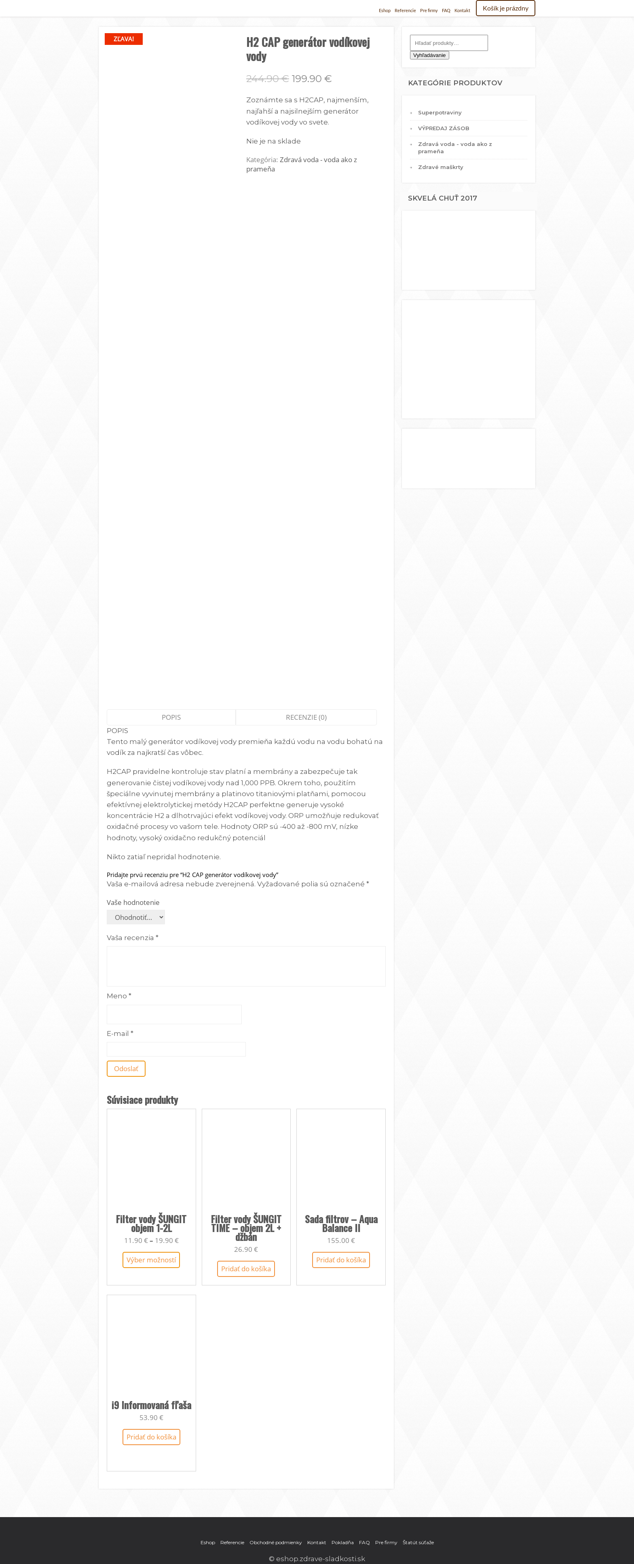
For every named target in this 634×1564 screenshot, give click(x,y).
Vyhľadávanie (429, 55)
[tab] (171, 717)
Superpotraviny (440, 112)
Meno (119, 996)
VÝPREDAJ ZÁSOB (443, 128)
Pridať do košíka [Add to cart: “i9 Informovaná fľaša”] (151, 1436)
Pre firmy (429, 10)
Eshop (385, 10)
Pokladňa (343, 1542)
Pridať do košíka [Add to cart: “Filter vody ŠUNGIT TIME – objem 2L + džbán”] (246, 1268)
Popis (171, 717)
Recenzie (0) (306, 717)
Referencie (405, 10)
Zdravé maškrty (440, 167)
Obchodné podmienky (275, 1542)
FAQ (446, 10)
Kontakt (462, 10)
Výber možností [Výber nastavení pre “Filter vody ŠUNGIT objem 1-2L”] (151, 1259)
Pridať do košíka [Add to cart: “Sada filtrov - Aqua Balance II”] (341, 1259)
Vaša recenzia (132, 938)
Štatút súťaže (418, 1542)
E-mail (120, 1033)
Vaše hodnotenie (133, 902)
